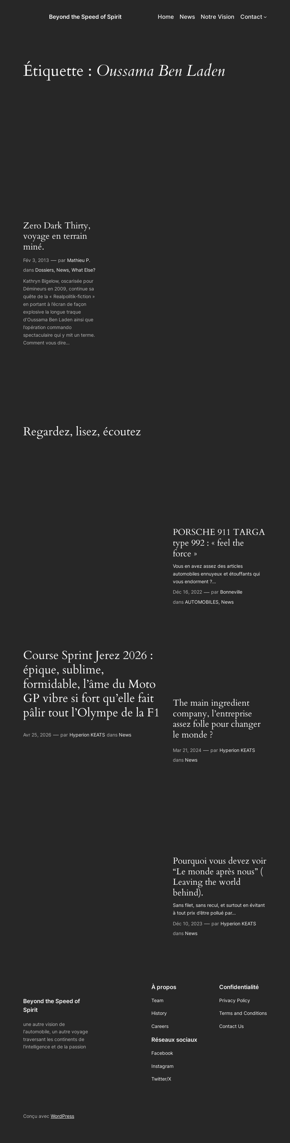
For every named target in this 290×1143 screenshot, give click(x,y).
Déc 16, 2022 (187, 592)
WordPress (62, 1116)
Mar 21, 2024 (187, 750)
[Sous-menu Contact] (265, 16)
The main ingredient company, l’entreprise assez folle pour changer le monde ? (216, 719)
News (62, 270)
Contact (251, 16)
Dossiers (44, 270)
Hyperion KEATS (87, 735)
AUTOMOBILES (202, 602)
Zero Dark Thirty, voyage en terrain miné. (57, 237)
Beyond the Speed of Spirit (85, 16)
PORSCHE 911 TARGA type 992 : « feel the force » (219, 543)
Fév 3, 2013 (36, 260)
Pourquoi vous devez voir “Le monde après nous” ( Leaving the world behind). (219, 877)
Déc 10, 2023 (187, 923)
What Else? (83, 270)
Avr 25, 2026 (37, 735)
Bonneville (231, 592)
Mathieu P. (78, 260)
